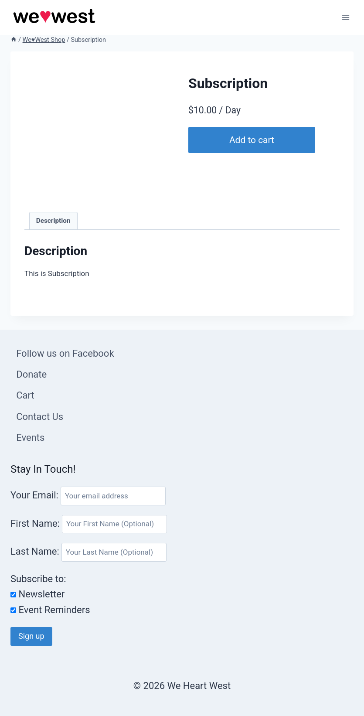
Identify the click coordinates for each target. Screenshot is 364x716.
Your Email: (34, 495)
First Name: (36, 523)
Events (30, 437)
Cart (25, 395)
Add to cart (253, 139)
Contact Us (39, 416)
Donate (31, 374)
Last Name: (35, 551)
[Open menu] (345, 17)
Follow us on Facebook (65, 353)
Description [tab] (53, 221)
